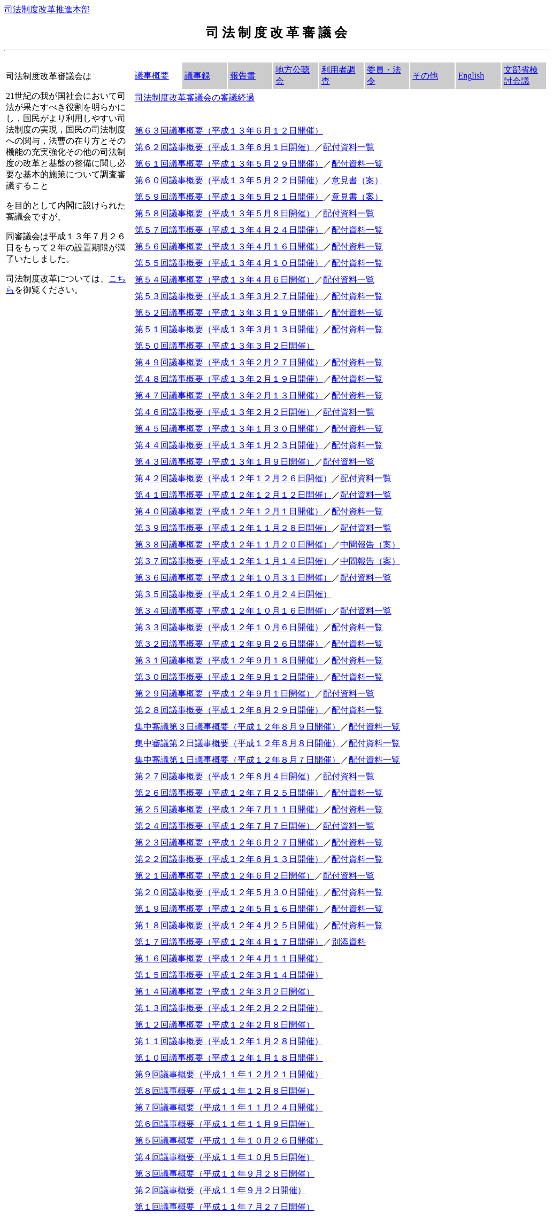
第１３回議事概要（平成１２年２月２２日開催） (229, 1008)
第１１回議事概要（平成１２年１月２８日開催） (229, 1041)
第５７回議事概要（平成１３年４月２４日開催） (229, 229)
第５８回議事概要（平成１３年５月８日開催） (224, 213)
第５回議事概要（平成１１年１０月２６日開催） (229, 1140)
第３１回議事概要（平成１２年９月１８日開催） (229, 660)
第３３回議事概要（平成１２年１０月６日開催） (229, 627)
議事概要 (152, 75)
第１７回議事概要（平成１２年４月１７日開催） (229, 941)
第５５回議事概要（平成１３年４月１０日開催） (229, 263)
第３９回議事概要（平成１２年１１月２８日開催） (233, 527)
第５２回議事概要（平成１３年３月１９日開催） (229, 312)
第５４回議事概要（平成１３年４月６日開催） (224, 279)
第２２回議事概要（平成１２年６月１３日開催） (229, 859)
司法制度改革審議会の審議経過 (195, 97)
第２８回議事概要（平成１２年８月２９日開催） (229, 710)
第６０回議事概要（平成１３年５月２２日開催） (229, 180)
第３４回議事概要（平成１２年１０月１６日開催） (233, 610)
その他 (425, 75)
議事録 (197, 75)
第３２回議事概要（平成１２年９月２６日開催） (229, 643)
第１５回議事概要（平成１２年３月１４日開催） (229, 975)
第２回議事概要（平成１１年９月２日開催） (220, 1190)
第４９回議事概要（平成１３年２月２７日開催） (229, 362)
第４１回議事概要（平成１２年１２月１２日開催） (233, 494)
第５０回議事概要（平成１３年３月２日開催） (224, 345)
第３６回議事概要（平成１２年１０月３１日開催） (233, 577)
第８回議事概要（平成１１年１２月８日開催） (224, 1090)
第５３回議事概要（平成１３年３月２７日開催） (229, 296)
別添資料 (349, 941)
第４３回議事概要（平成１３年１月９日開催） (224, 461)
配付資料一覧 (348, 147)
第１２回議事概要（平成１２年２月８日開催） (224, 1024)
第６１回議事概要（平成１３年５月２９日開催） (229, 163)
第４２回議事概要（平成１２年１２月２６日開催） (233, 478)
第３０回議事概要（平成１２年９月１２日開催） (229, 677)
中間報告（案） (370, 544)
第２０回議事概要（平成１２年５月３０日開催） (229, 892)
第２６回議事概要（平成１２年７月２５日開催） (229, 792)
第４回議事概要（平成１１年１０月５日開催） (224, 1157)
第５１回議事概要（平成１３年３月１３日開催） (229, 329)
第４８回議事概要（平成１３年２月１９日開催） (229, 378)
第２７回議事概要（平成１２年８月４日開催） (224, 776)
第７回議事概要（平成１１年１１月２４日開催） (229, 1107)
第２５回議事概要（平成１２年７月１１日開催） (229, 809)
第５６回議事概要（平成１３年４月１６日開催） (229, 246)
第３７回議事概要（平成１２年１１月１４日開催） (233, 561)
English (471, 75)
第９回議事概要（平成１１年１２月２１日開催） (229, 1074)
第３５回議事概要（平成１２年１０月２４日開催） (233, 594)
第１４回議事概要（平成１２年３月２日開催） (224, 991)
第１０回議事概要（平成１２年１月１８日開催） (229, 1057)
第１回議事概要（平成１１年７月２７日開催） (224, 1206)
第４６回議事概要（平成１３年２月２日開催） (224, 412)
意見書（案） (357, 180)
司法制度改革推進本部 (47, 9)
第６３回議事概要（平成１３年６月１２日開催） (229, 130)
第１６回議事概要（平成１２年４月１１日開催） (229, 958)
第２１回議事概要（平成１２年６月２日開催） (224, 875)
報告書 (243, 75)
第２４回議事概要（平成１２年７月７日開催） (224, 826)
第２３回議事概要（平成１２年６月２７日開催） (229, 842)
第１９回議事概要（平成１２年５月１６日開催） (229, 908)
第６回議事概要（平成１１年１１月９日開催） (224, 1124)
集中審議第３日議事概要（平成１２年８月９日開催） (237, 726)
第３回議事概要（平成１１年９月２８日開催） (224, 1173)
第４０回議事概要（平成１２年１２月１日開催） (229, 511)
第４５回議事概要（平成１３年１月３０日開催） (229, 428)
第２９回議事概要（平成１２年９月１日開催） (224, 693)
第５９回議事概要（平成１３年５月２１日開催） (229, 196)
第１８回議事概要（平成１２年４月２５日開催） (229, 925)
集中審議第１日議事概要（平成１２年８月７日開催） (237, 759)
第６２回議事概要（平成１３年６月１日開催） (224, 147)
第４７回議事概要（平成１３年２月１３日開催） (229, 395)
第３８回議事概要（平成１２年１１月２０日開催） (233, 544)
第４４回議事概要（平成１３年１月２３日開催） (229, 445)
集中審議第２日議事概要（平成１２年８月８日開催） (237, 743)
